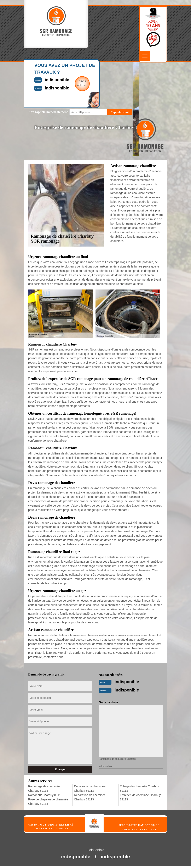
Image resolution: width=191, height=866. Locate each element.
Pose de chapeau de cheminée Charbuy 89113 (48, 801)
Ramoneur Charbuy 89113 (45, 795)
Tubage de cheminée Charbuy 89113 (139, 788)
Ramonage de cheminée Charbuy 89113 (44, 788)
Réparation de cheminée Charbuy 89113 (90, 797)
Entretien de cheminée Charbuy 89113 (140, 797)
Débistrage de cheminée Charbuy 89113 (89, 788)
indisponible (127, 681)
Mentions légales (52, 828)
